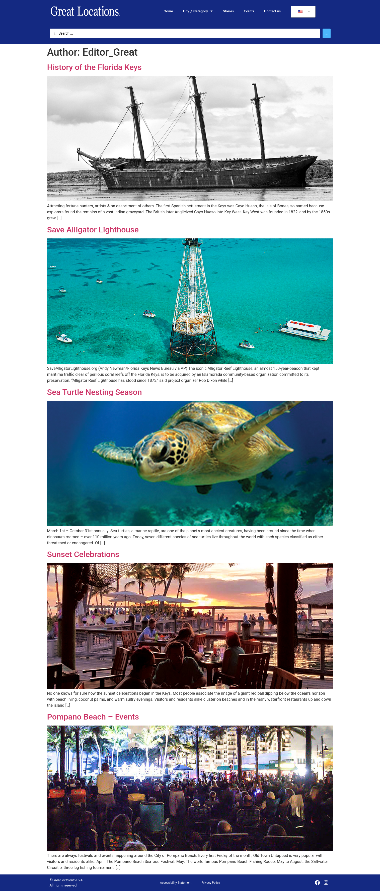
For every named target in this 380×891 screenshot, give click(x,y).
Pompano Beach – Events (93, 717)
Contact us (272, 11)
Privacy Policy (210, 882)
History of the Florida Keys (94, 67)
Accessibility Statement (175, 882)
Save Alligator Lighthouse (93, 229)
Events (249, 11)
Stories (228, 11)
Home (168, 11)
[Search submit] (327, 33)
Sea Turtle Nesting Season (94, 392)
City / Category (198, 11)
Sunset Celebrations (83, 554)
